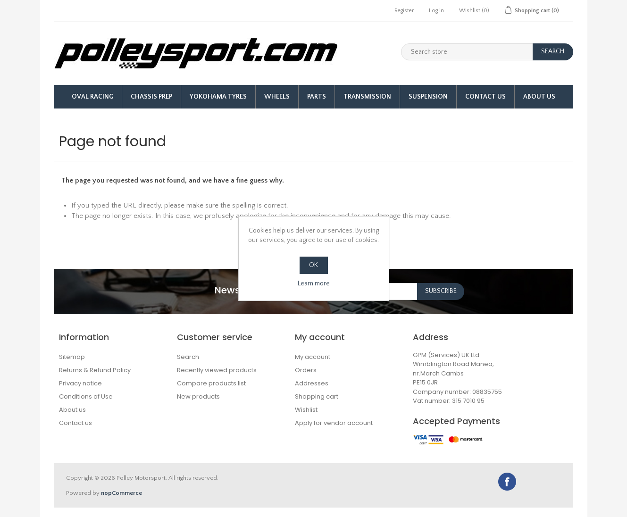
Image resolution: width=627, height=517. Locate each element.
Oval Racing (92, 96)
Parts (316, 96)
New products (198, 396)
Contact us (75, 422)
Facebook (507, 482)
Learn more (314, 283)
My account (312, 356)
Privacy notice (80, 383)
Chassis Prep (151, 96)
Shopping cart (316, 396)
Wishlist (306, 409)
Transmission (367, 96)
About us (539, 96)
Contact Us (485, 96)
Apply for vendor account (334, 422)
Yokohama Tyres (218, 96)
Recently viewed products (217, 370)
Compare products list (211, 383)
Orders (306, 370)
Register (404, 11)
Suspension (428, 96)
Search (188, 356)
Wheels (277, 96)
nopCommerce (121, 493)
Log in (436, 11)
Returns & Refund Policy (95, 370)
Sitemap (72, 356)
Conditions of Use (86, 396)
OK (313, 265)
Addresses (311, 383)
